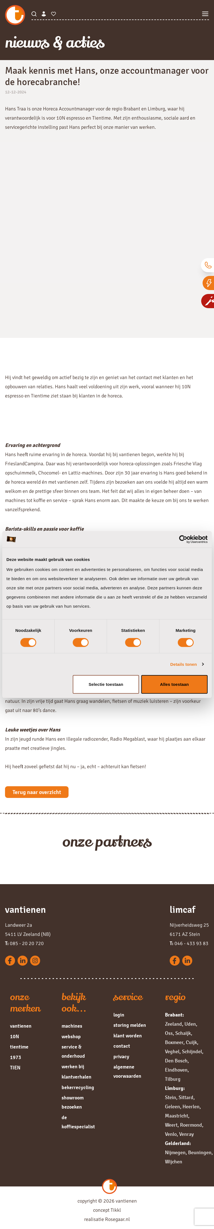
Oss (169, 1033)
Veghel (172, 1052)
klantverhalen (76, 1077)
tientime (19, 1047)
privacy (121, 1057)
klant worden (127, 1036)
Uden (190, 1024)
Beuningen (199, 1152)
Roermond (191, 1125)
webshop (71, 1036)
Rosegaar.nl (117, 1219)
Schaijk (183, 1033)
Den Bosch (176, 1061)
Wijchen (173, 1162)
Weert (171, 1125)
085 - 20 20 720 (24, 943)
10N (14, 1036)
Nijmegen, (176, 1152)
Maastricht (176, 1116)
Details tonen (183, 664)
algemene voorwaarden (127, 1071)
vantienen (20, 1026)
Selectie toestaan (106, 684)
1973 (15, 1057)
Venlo (171, 1134)
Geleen (172, 1107)
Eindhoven (176, 1070)
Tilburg (173, 1079)
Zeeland (173, 1024)
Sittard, (187, 1097)
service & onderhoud (73, 1051)
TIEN (15, 1068)
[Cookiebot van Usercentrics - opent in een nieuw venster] (183, 539)
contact (121, 1046)
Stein (170, 1097)
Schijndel (192, 1052)
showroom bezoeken (73, 1102)
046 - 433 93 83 (189, 943)
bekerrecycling (78, 1087)
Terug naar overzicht (37, 792)
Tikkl (116, 1210)
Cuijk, (192, 1042)
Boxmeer (174, 1042)
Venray (186, 1134)
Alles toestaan (174, 684)
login (118, 1015)
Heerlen (191, 1107)
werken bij (73, 1067)
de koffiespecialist (78, 1122)
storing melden (129, 1025)
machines (72, 1026)
